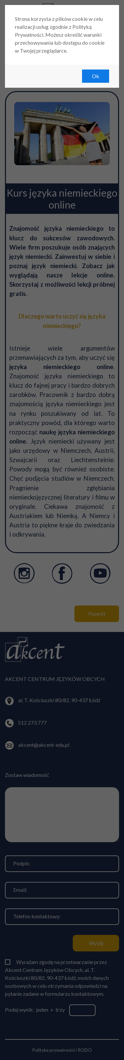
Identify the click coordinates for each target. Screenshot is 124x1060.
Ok (95, 76)
